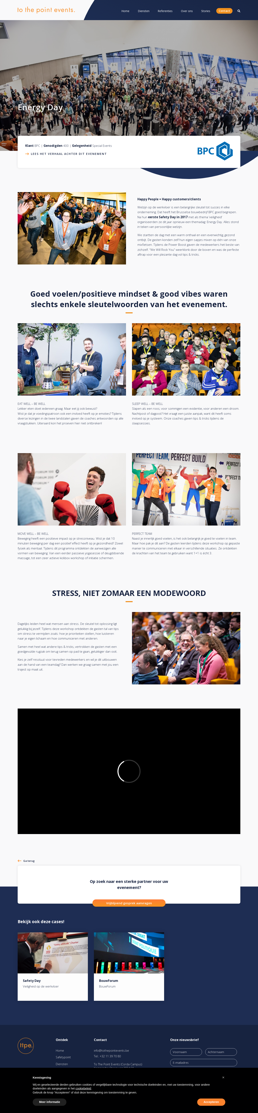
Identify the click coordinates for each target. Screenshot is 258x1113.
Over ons (187, 11)
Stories (205, 11)
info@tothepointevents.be (111, 1050)
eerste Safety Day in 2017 (168, 217)
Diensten (143, 11)
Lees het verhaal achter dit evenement (69, 154)
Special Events (102, 146)
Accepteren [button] (211, 1102)
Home (125, 11)
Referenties (165, 11)
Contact (224, 11)
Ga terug (29, 861)
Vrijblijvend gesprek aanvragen (129, 903)
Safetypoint (63, 1057)
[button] (223, 1077)
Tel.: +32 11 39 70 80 (107, 1056)
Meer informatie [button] (49, 1102)
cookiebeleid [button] (83, 1088)
